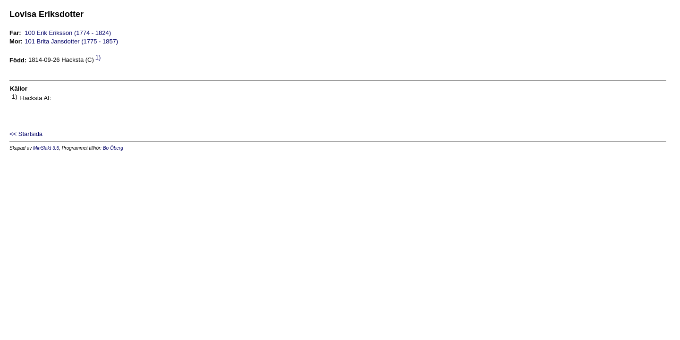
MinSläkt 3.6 (46, 148)
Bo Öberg (113, 148)
